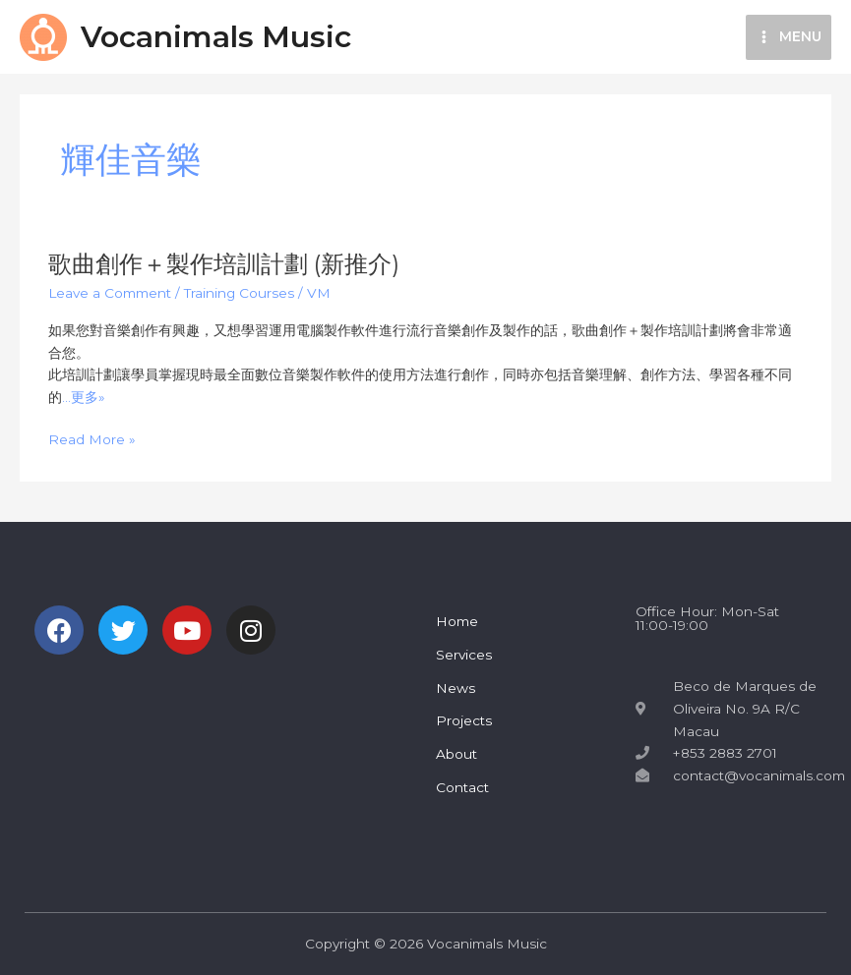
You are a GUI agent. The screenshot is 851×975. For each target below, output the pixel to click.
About (456, 754)
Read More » (92, 440)
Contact (462, 787)
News (455, 688)
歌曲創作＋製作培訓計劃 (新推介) (223, 264)
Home (457, 621)
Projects (464, 720)
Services (464, 654)
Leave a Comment (109, 293)
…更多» (83, 397)
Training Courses (239, 293)
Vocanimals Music (216, 37)
